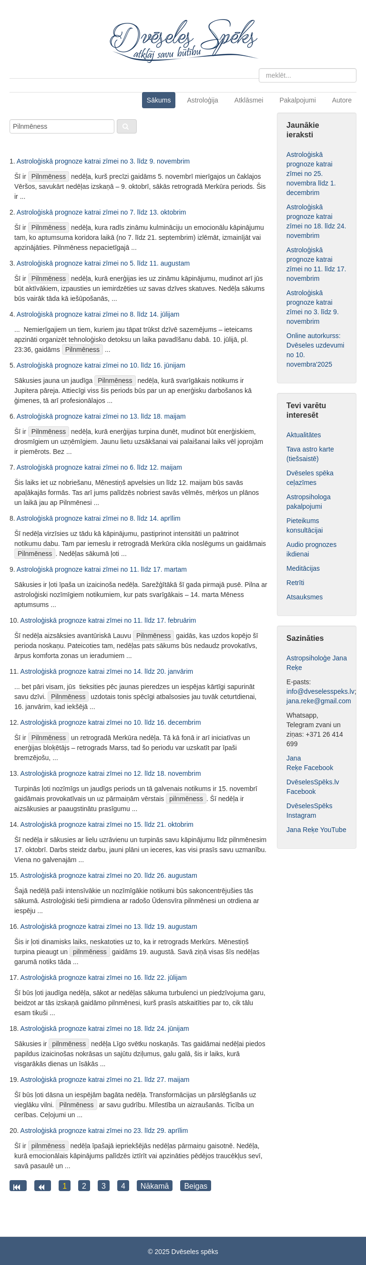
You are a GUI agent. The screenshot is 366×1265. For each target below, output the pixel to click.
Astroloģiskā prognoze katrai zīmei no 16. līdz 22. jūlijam (103, 977)
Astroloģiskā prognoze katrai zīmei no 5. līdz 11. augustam (103, 263)
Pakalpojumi (297, 100)
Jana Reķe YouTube (316, 829)
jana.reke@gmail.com (318, 701)
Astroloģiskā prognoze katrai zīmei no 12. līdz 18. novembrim (110, 773)
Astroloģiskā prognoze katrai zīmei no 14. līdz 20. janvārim (106, 671)
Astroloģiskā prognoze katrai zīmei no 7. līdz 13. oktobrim (101, 212)
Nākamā (155, 1186)
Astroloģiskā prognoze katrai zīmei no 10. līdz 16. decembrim (110, 722)
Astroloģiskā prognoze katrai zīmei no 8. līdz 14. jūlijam (98, 314)
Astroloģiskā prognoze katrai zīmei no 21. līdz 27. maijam (105, 1079)
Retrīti (295, 582)
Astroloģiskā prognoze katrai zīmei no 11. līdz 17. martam (102, 569)
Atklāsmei (249, 100)
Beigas (195, 1186)
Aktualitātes (303, 435)
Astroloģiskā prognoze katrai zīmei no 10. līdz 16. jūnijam (101, 365)
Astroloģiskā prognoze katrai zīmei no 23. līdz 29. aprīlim (104, 1130)
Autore (342, 100)
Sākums (159, 100)
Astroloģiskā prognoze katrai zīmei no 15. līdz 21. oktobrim (106, 824)
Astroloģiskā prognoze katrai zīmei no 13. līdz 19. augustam (108, 926)
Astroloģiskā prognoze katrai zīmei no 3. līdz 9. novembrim (103, 161)
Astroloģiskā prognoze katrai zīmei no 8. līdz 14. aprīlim (99, 518)
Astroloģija (202, 100)
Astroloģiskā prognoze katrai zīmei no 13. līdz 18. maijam (101, 416)
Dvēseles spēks (195, 1251)
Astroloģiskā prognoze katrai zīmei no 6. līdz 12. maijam (99, 467)
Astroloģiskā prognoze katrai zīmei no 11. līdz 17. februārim (108, 620)
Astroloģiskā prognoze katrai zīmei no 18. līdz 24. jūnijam (104, 1028)
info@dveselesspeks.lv (320, 691)
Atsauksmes (304, 597)
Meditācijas (303, 568)
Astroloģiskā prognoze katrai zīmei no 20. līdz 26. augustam (108, 875)
